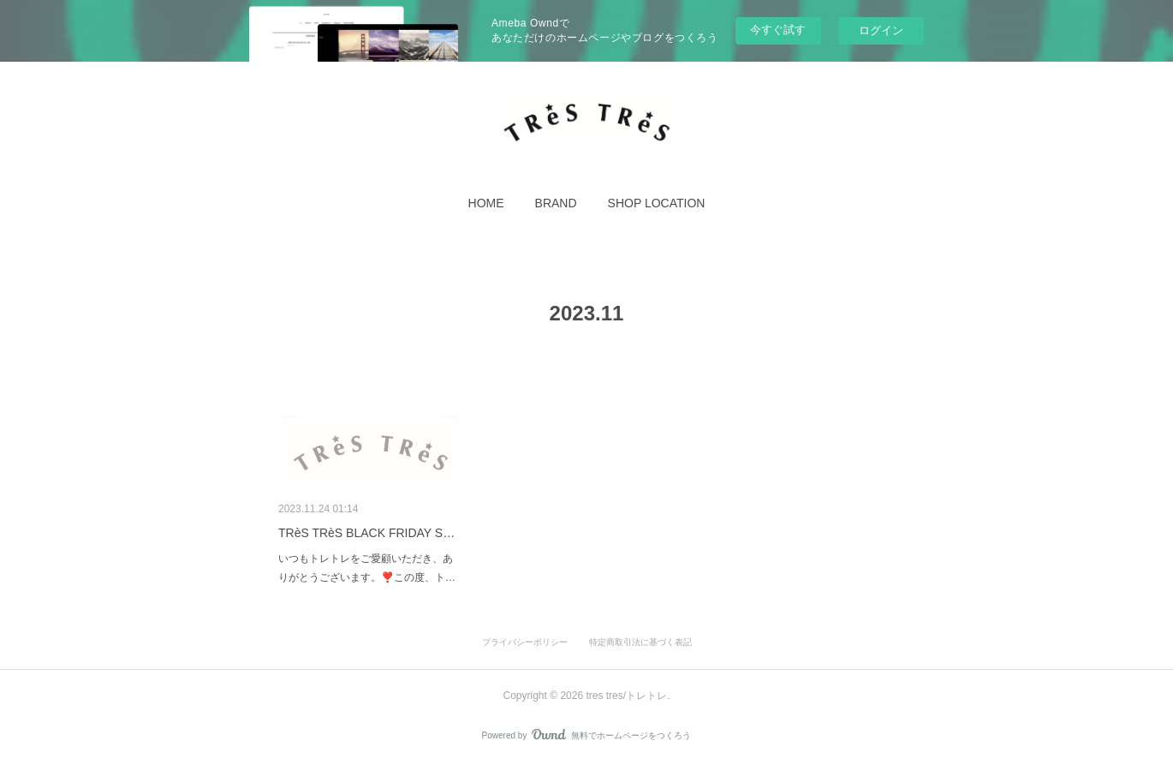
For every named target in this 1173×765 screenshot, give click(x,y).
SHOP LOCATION (657, 203)
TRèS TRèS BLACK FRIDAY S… (366, 533)
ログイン (881, 30)
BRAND (556, 203)
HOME (486, 203)
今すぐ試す (778, 29)
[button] (486, 203)
